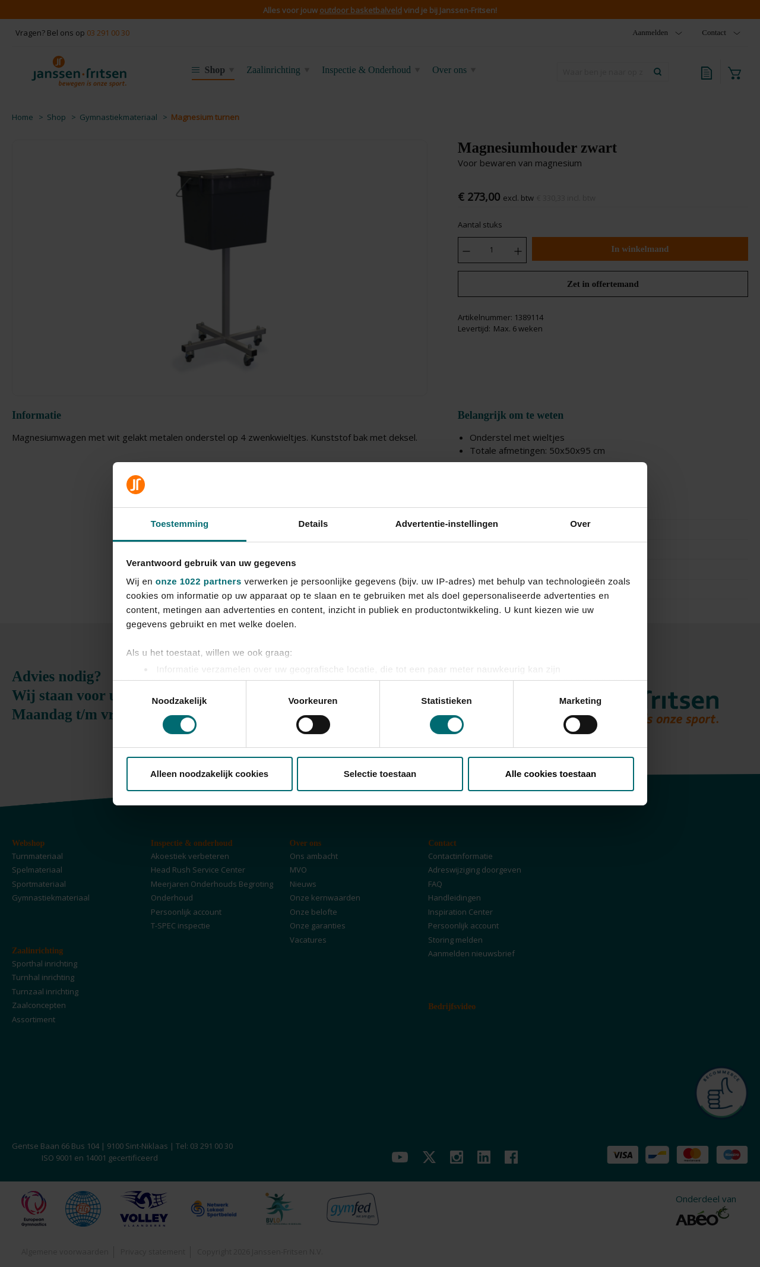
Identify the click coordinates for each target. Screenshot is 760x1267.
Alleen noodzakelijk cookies (209, 774)
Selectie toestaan (380, 774)
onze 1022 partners (199, 581)
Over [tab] (580, 524)
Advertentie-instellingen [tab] (446, 524)
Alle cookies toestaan (550, 774)
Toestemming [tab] (180, 524)
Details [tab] (313, 524)
